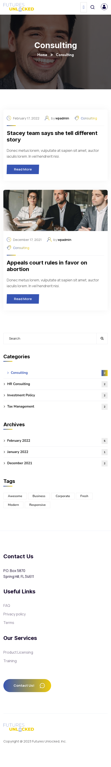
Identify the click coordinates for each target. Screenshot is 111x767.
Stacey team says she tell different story (52, 136)
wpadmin (62, 118)
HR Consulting (57, 384)
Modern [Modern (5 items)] (13, 505)
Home (42, 54)
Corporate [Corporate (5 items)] (63, 496)
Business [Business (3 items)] (39, 496)
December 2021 (57, 463)
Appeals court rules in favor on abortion (47, 265)
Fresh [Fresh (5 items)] (84, 496)
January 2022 (57, 452)
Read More (24, 169)
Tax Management (57, 407)
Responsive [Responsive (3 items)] (37, 505)
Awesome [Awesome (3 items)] (15, 496)
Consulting (89, 118)
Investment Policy (57, 395)
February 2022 (57, 441)
